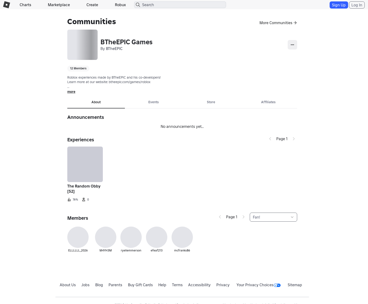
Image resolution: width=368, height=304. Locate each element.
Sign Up (339, 5)
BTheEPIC (114, 48)
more (71, 91)
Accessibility (199, 284)
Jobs (85, 284)
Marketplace (59, 4)
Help (162, 284)
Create (92, 4)
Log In (356, 5)
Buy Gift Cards (140, 284)
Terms (177, 284)
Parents (115, 284)
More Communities (275, 23)
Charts (25, 4)
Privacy (223, 284)
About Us (68, 284)
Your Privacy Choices (258, 284)
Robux (120, 4)
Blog (99, 284)
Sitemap (295, 284)
